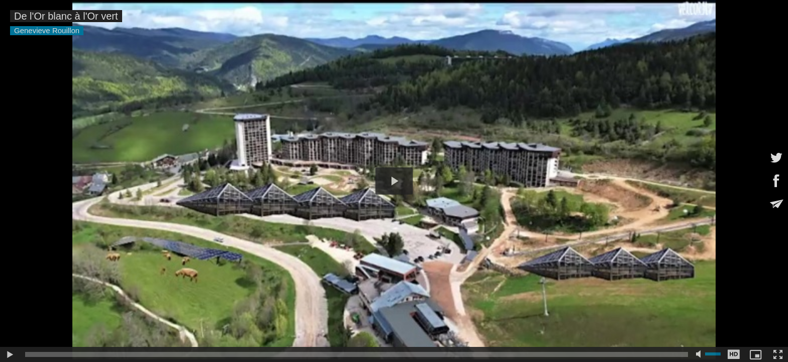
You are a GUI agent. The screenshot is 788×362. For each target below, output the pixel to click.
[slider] (356, 354)
